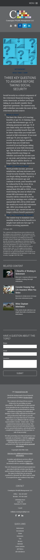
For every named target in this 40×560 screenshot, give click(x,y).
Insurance (20, 536)
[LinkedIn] (22, 516)
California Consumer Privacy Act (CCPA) (20, 439)
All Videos (20, 549)
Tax (20, 539)
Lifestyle (20, 544)
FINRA (27, 463)
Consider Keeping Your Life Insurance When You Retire (25, 290)
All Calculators (20, 552)
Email (5, 351)
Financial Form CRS (21, 392)
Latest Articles (20, 546)
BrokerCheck (28, 397)
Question (6, 358)
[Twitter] (19, 516)
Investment (20, 531)
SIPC (31, 463)
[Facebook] (16, 516)
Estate (20, 533)
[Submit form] (20, 373)
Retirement (20, 528)
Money (20, 541)
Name (5, 343)
